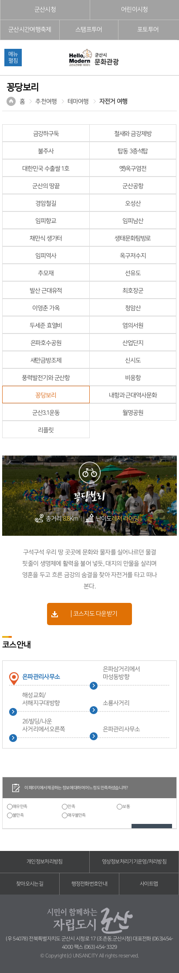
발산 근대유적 (46, 290)
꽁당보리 (45, 395)
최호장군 (132, 290)
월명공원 (132, 412)
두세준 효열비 (46, 325)
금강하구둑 (46, 133)
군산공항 (132, 186)
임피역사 (45, 255)
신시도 (133, 360)
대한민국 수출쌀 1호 (45, 168)
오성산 (133, 203)
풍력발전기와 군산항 (46, 377)
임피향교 (45, 221)
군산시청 (45, 9)
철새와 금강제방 (133, 133)
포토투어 (148, 29)
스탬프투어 (88, 29)
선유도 (133, 273)
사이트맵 (149, 884)
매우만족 (20, 806)
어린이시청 (134, 9)
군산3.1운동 (46, 412)
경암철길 (45, 203)
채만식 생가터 (46, 238)
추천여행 (46, 101)
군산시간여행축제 (29, 29)
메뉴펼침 (13, 57)
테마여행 (78, 101)
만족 (71, 806)
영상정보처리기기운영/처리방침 (134, 861)
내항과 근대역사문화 (133, 395)
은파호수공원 (45, 343)
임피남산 (132, 221)
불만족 (18, 815)
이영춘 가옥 (45, 308)
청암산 (133, 308)
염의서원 (132, 325)
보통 (126, 806)
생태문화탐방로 (133, 238)
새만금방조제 (45, 360)
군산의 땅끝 (45, 186)
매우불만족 (77, 815)
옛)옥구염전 (132, 168)
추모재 (46, 273)
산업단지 (132, 343)
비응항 (133, 377)
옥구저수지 (132, 255)
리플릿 (46, 430)
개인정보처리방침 (44, 861)
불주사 (46, 151)
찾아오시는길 (29, 884)
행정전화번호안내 (89, 884)
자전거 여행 (113, 101)
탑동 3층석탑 (133, 151)
